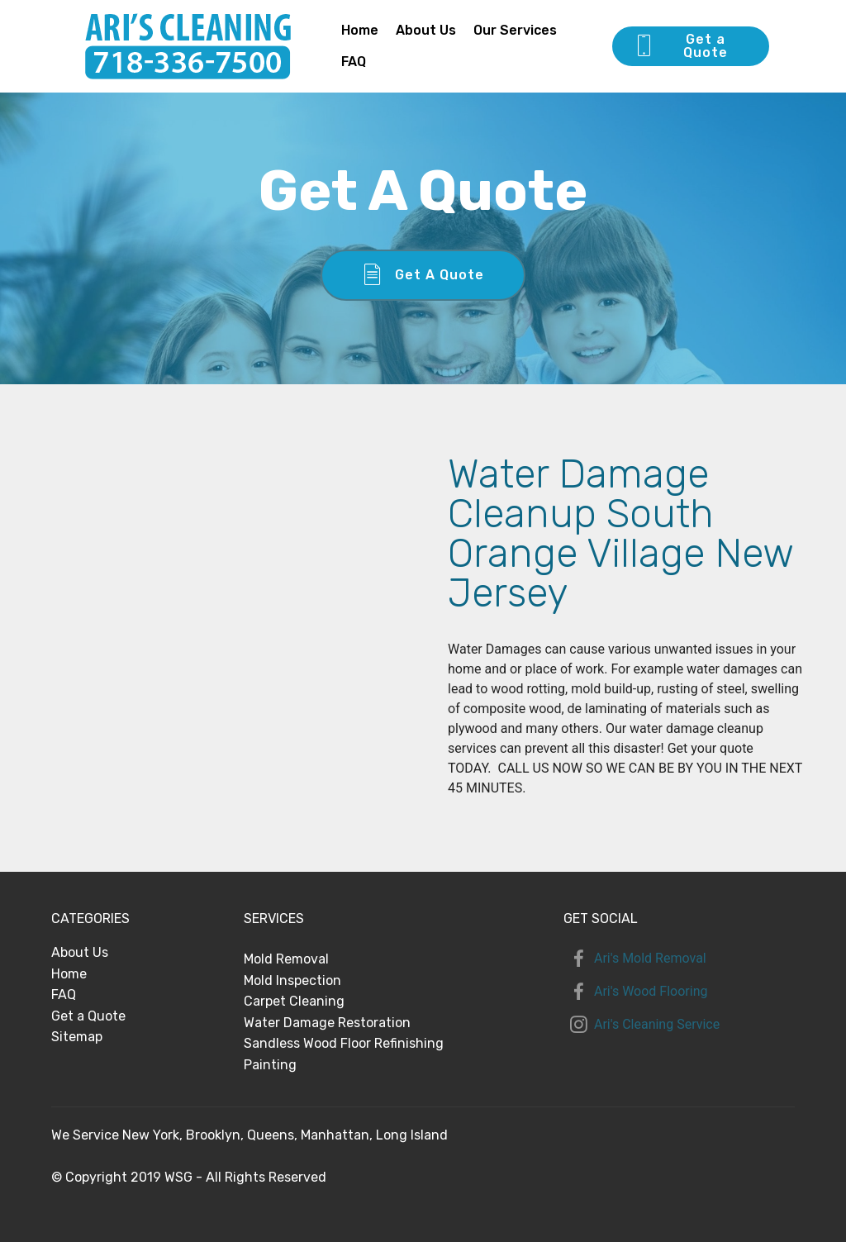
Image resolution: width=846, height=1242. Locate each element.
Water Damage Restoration (327, 1022)
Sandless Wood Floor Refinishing (344, 1043)
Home (359, 30)
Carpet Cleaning (294, 1001)
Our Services (515, 30)
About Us (426, 30)
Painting (270, 1065)
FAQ (353, 61)
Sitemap (76, 1037)
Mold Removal (286, 959)
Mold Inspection (292, 980)
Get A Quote (423, 275)
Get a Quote (680, 45)
